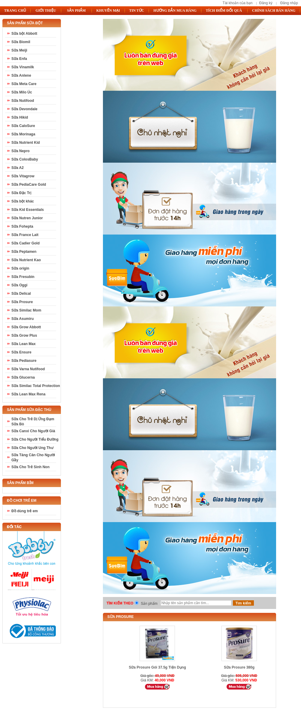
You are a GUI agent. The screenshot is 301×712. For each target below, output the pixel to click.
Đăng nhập (289, 3)
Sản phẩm (149, 603)
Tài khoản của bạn (238, 3)
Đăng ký (265, 3)
